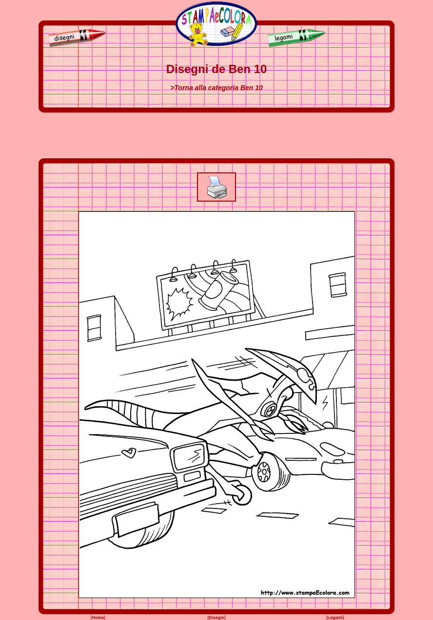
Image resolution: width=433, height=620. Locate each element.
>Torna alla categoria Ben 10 (216, 88)
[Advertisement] (216, 135)
